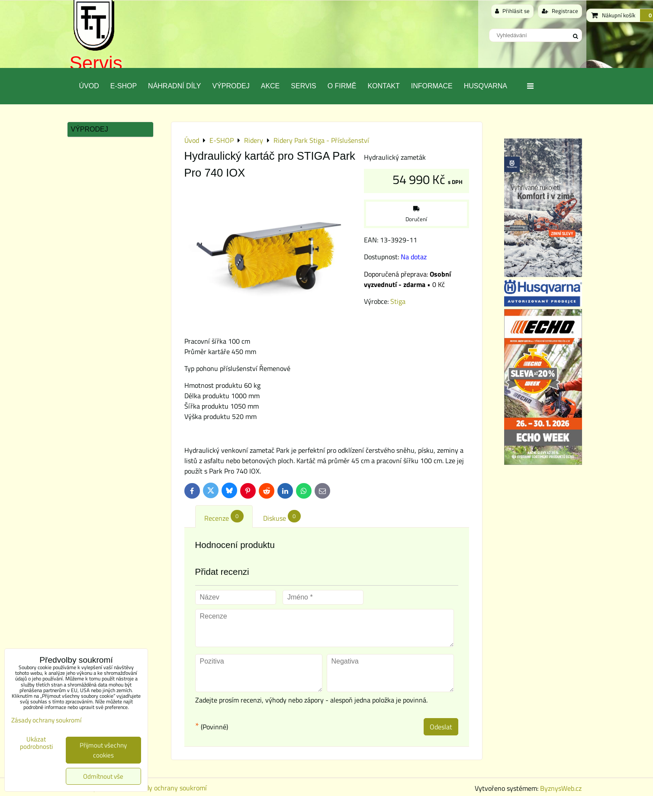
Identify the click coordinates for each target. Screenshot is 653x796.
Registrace (560, 10)
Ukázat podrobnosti (36, 743)
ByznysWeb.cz (561, 788)
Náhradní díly (174, 86)
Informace (432, 86)
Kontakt (383, 86)
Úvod (89, 86)
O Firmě (342, 86)
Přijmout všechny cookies (103, 750)
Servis (96, 63)
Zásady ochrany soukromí (169, 788)
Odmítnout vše (103, 776)
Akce (270, 86)
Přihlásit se (512, 10)
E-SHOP (123, 86)
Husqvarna (485, 86)
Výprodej (230, 86)
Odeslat (441, 727)
